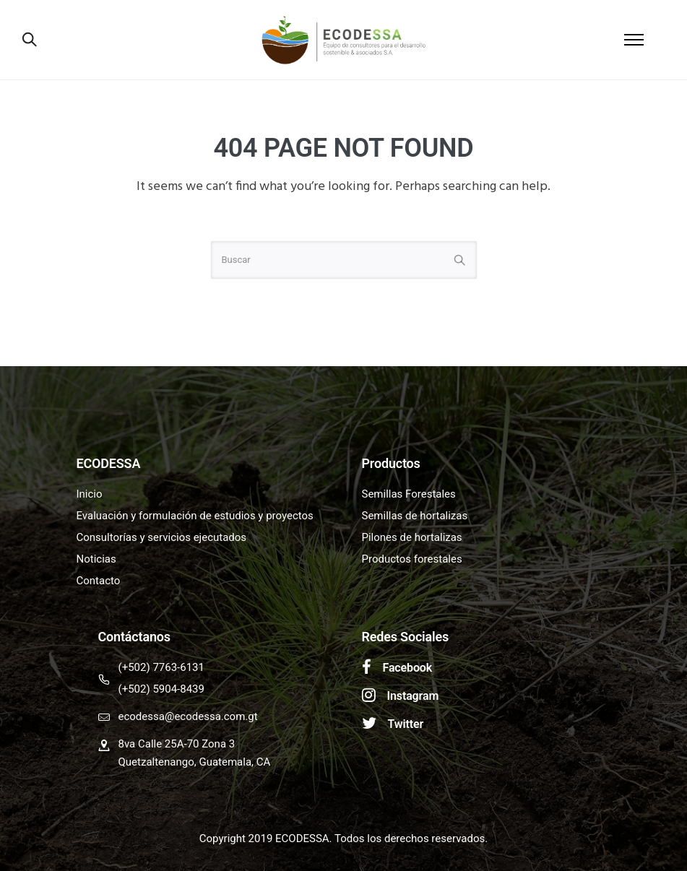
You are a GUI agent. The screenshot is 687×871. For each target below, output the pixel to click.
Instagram (413, 696)
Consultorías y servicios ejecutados (162, 537)
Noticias (96, 559)
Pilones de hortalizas (412, 537)
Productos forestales (412, 559)
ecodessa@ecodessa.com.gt (188, 716)
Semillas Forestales (409, 494)
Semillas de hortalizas (415, 515)
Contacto (99, 580)
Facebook (408, 668)
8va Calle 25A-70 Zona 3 (177, 743)
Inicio (90, 494)
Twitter (406, 724)
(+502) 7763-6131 (161, 667)
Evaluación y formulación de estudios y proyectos (195, 515)
